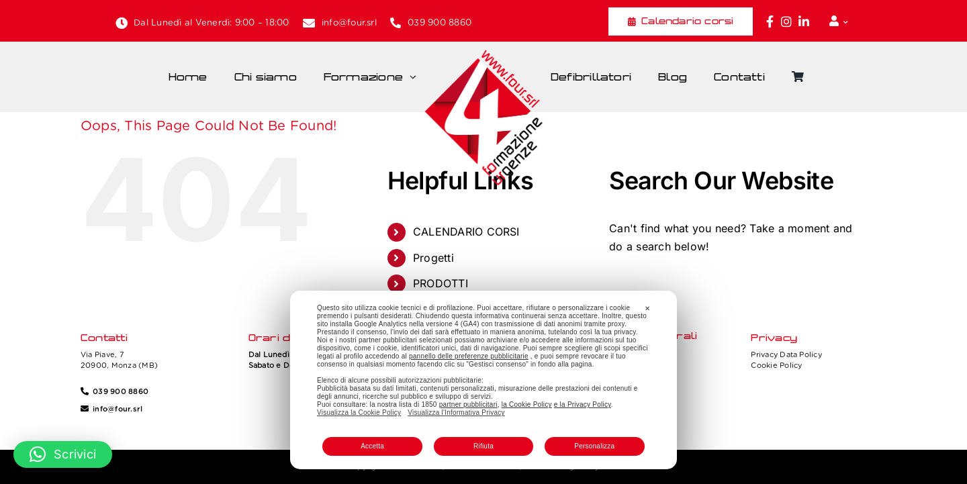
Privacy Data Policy (786, 354)
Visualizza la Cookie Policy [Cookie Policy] (359, 412)
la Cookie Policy (527, 404)
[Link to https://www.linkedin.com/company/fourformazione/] (803, 21)
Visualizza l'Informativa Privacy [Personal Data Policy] (456, 412)
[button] (62, 454)
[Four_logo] (483, 54)
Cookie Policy (776, 365)
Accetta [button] (372, 446)
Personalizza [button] (594, 446)
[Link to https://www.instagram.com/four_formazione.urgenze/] (786, 21)
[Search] (626, 286)
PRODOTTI (440, 283)
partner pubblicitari (468, 404)
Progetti (433, 257)
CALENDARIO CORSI (466, 231)
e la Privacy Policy (582, 404)
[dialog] (483, 380)
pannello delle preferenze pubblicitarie (468, 356)
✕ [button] (647, 308)
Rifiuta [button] (483, 446)
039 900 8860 (439, 22)
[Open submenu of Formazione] (416, 77)
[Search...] (736, 286)
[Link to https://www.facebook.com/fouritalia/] (770, 21)
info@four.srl (349, 22)
